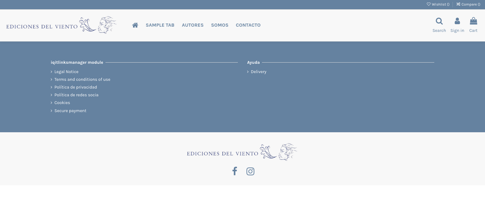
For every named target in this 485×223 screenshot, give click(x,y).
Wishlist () (438, 4)
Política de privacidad (75, 87)
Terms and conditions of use (82, 79)
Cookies (62, 102)
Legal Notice (66, 71)
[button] (160, 25)
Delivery (258, 71)
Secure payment (70, 110)
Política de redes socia (76, 95)
